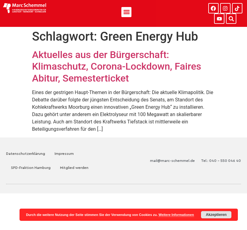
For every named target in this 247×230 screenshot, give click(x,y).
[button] (126, 12)
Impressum (64, 153)
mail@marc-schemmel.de (172, 160)
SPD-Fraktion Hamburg (31, 168)
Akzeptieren (216, 215)
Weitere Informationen (176, 215)
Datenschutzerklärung (25, 153)
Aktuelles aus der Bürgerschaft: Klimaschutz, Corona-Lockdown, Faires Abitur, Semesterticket (116, 66)
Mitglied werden (74, 168)
